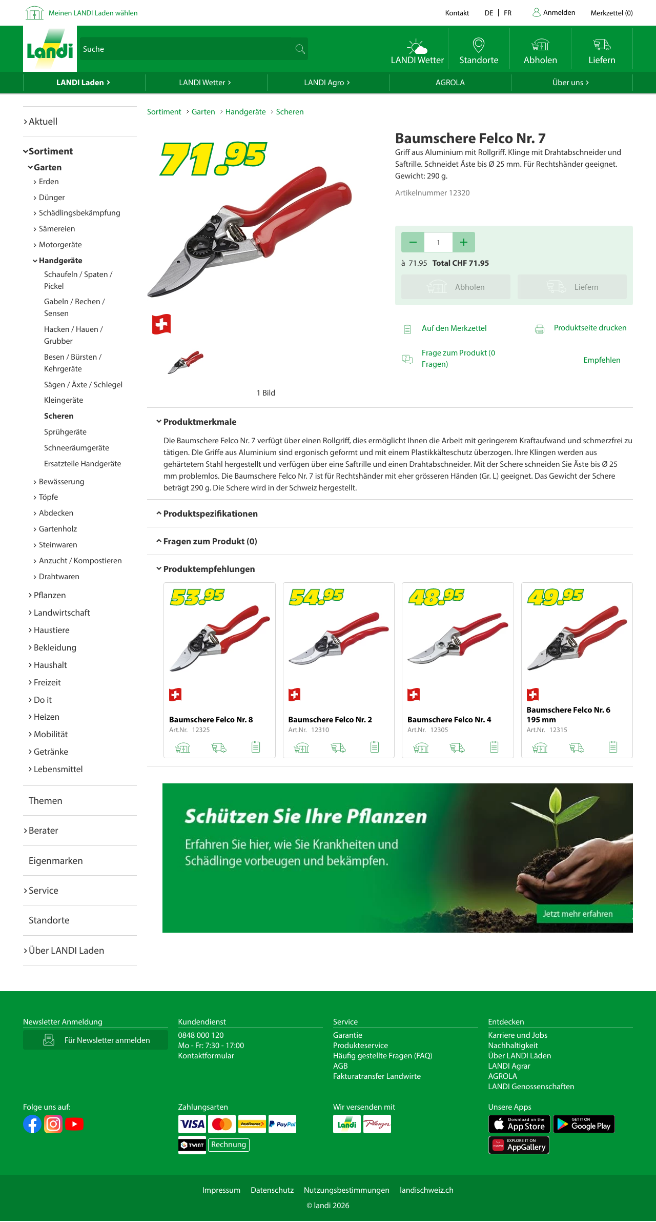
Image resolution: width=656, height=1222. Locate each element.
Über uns (567, 82)
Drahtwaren (59, 576)
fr (507, 12)
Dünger (52, 197)
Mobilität (51, 734)
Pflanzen (50, 595)
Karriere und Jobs (518, 1035)
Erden (49, 181)
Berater (43, 830)
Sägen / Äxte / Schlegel (83, 385)
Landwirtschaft (62, 612)
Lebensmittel (58, 769)
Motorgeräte (60, 245)
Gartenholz (58, 529)
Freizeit (47, 682)
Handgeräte (61, 260)
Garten (47, 167)
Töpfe (48, 497)
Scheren (59, 416)
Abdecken (56, 513)
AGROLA (450, 82)
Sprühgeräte (65, 432)
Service (43, 890)
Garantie (347, 1035)
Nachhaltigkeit (513, 1045)
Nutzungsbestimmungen (346, 1190)
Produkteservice (360, 1045)
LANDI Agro (324, 82)
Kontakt (457, 12)
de (489, 12)
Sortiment (51, 151)
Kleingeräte (63, 400)
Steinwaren (58, 545)
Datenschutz (272, 1190)
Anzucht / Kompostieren (80, 561)
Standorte (49, 920)
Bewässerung (62, 482)
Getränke (51, 751)
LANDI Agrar (509, 1066)
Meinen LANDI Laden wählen (93, 12)
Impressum (221, 1190)
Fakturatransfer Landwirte (377, 1076)
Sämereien (57, 229)
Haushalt (50, 665)
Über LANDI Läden (519, 1056)
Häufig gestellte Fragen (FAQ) (383, 1056)
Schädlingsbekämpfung (79, 213)
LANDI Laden (80, 82)
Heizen (46, 716)
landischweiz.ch (427, 1190)
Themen (46, 800)
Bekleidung (55, 647)
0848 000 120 (201, 1035)
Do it (43, 699)
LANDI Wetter (202, 82)
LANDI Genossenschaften (531, 1086)
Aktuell (43, 121)
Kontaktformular (206, 1056)
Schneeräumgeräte (76, 448)
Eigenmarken (56, 860)
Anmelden (559, 12)
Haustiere (52, 630)
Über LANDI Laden (67, 950)
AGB (340, 1066)
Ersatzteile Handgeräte (82, 464)
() (612, 12)
